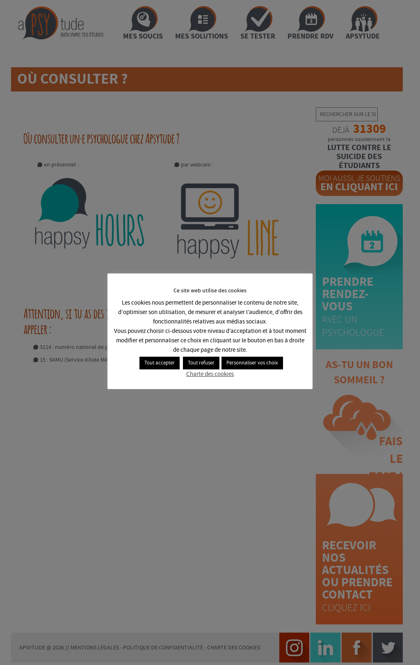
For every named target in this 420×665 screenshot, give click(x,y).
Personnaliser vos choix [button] (252, 363)
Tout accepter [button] (159, 363)
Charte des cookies (210, 374)
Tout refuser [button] (201, 363)
